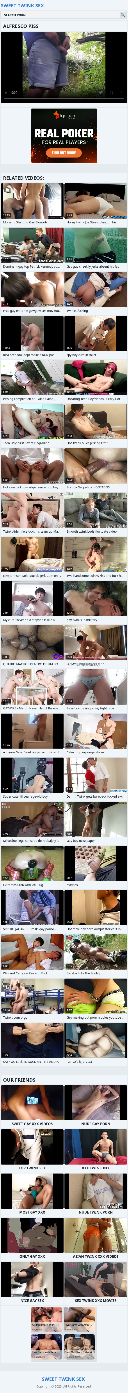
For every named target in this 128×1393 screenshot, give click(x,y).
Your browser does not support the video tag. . (64, 67)
